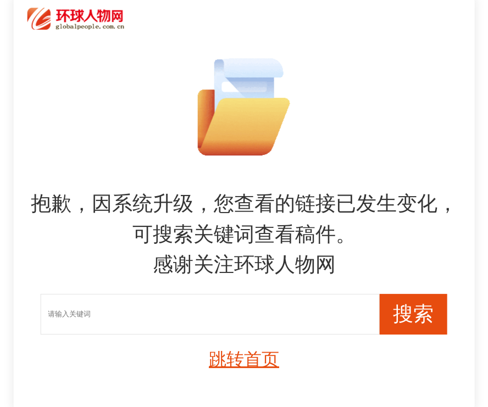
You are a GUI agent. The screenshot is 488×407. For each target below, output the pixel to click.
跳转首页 (244, 359)
